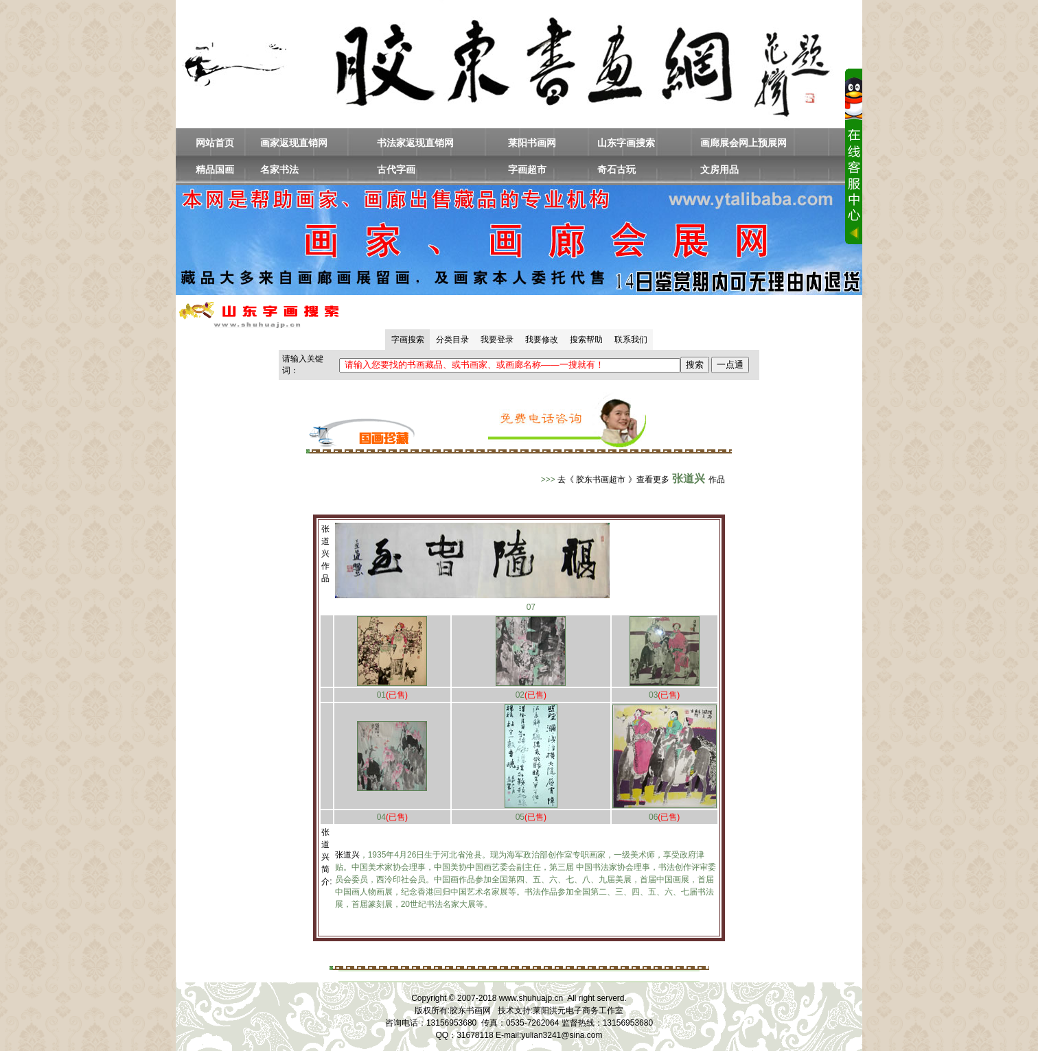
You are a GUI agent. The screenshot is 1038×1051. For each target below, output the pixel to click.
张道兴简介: (326, 856)
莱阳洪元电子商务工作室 (578, 1010)
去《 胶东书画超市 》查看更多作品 (641, 479)
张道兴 (347, 855)
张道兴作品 (325, 553)
